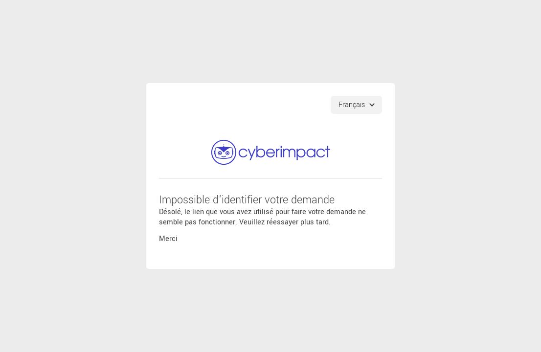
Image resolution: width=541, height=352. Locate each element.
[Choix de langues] (356, 104)
